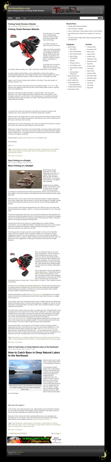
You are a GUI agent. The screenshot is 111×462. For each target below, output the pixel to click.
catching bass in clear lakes (32, 423)
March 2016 (90, 52)
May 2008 (90, 87)
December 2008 (91, 75)
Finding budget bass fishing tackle (24, 339)
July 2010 (90, 64)
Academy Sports (36, 294)
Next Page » (56, 433)
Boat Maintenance (73, 82)
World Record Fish (73, 89)
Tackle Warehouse (41, 272)
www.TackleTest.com (30, 138)
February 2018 (91, 47)
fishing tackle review (47, 149)
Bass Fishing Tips (18, 349)
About (18, 18)
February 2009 (91, 73)
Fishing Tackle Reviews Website (22, 24)
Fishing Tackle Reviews (20, 26)
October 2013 (91, 56)
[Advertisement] (33, 105)
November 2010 (91, 61)
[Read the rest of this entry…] (42, 419)
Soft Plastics (73, 78)
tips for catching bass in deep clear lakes (21, 426)
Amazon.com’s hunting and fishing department (24, 285)
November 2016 (91, 49)
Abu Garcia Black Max (47, 328)
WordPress (19, 452)
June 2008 (90, 85)
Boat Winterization (75, 85)
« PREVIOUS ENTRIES (17, 433)
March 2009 (90, 71)
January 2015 (91, 54)
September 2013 (92, 59)
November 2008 (91, 78)
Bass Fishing (17, 162)
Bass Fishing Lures (73, 76)
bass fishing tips (17, 423)
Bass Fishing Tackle (75, 54)
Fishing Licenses (75, 63)
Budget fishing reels (35, 337)
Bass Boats (73, 49)
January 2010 (91, 66)
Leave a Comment (16, 156)
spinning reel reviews (15, 152)
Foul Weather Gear (75, 65)
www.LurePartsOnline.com (16, 318)
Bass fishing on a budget (20, 337)
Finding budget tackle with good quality (47, 339)
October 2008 (91, 80)
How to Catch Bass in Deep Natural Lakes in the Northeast (33, 347)
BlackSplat (16, 454)
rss (24, 18)
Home (10, 18)
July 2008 (90, 83)
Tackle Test (51, 86)
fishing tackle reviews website (46, 151)
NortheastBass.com (19, 8)
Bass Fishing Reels (75, 51)
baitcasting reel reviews (19, 149)
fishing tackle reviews (29, 151)
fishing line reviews (34, 149)
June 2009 (90, 68)
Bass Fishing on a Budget (19, 160)
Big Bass (72, 60)
